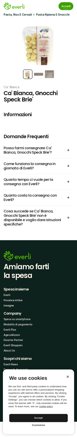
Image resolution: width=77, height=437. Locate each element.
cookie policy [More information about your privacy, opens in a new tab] (46, 406)
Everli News (11, 364)
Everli (7, 294)
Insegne (9, 305)
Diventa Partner (13, 340)
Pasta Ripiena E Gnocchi (52, 14)
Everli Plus (10, 329)
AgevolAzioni (12, 334)
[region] (38, 401)
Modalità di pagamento (18, 324)
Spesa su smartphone (17, 319)
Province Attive (13, 300)
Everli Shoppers (13, 345)
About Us (9, 350)
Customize (38, 425)
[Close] (68, 377)
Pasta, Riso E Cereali (18, 14)
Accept (38, 417)
